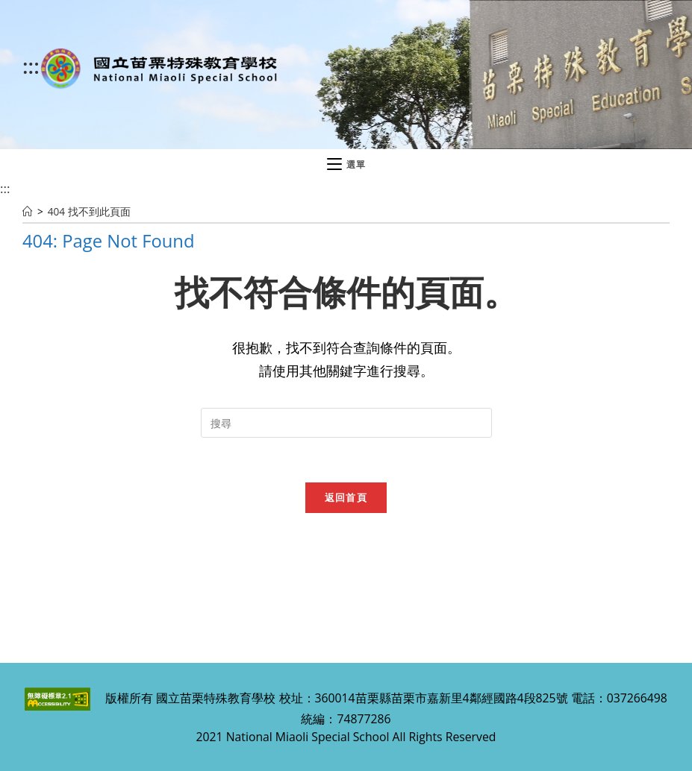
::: (31, 65)
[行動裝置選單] (346, 164)
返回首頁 (346, 497)
